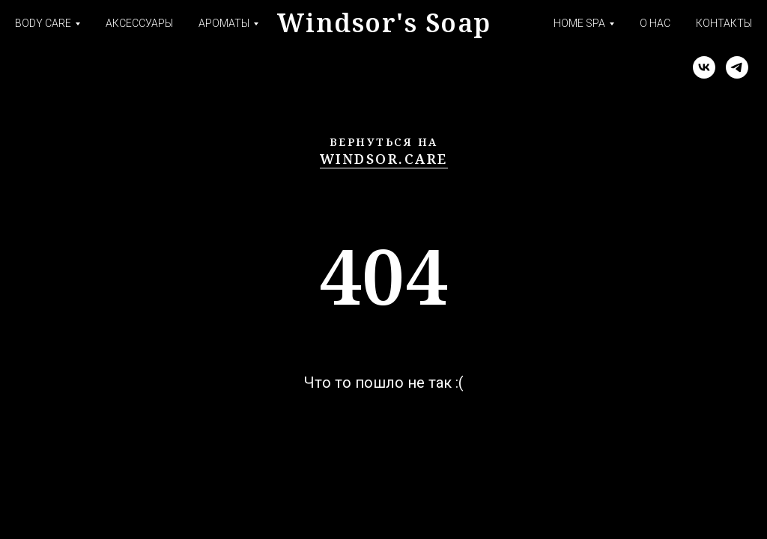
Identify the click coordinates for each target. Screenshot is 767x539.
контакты (724, 23)
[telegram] (737, 67)
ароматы (223, 23)
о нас (655, 23)
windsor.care (384, 159)
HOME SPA (579, 23)
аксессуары (139, 23)
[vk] (704, 67)
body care (43, 23)
